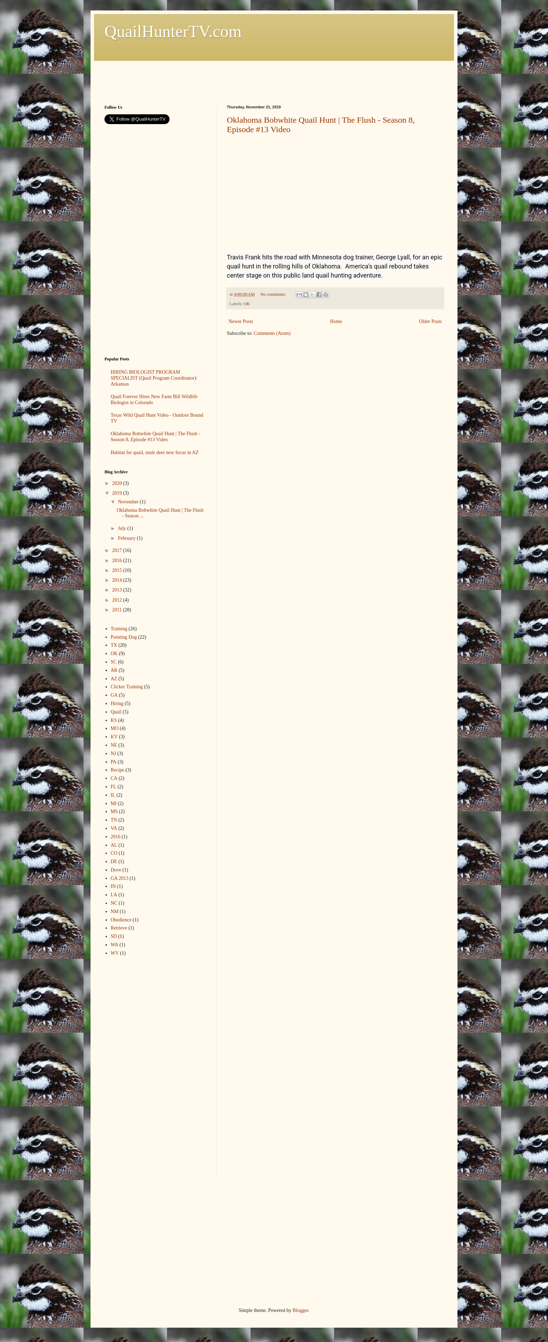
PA (114, 762)
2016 (117, 560)
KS (114, 720)
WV (115, 953)
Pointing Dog (124, 637)
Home (336, 321)
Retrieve (119, 928)
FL (113, 786)
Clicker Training (127, 686)
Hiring (117, 703)
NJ (113, 753)
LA (114, 894)
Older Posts (430, 321)
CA (114, 778)
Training (119, 628)
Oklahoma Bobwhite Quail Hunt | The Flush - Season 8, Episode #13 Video (155, 436)
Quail (116, 712)
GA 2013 (120, 878)
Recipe (117, 770)
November (129, 501)
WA (114, 944)
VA (114, 828)
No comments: (273, 294)
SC (114, 662)
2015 (117, 570)
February (127, 538)
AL (114, 845)
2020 (117, 483)
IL (113, 795)
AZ (114, 678)
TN (114, 820)
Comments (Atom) (272, 333)
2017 (117, 550)
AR (114, 670)
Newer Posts (241, 321)
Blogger (300, 1310)
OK (247, 303)
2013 (117, 590)
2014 (117, 580)
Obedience (121, 920)
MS (114, 811)
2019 (117, 493)
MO (115, 728)
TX (114, 645)
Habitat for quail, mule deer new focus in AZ (155, 452)
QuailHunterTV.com (172, 31)
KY (114, 736)
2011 (117, 609)
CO (114, 853)
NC (114, 903)
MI (114, 803)
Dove (116, 870)
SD (114, 936)
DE (114, 861)
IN (113, 886)
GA (114, 695)
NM (115, 911)
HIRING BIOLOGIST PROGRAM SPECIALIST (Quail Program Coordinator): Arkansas (154, 378)
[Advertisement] (231, 76)
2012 (117, 600)
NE (114, 745)
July (122, 528)
